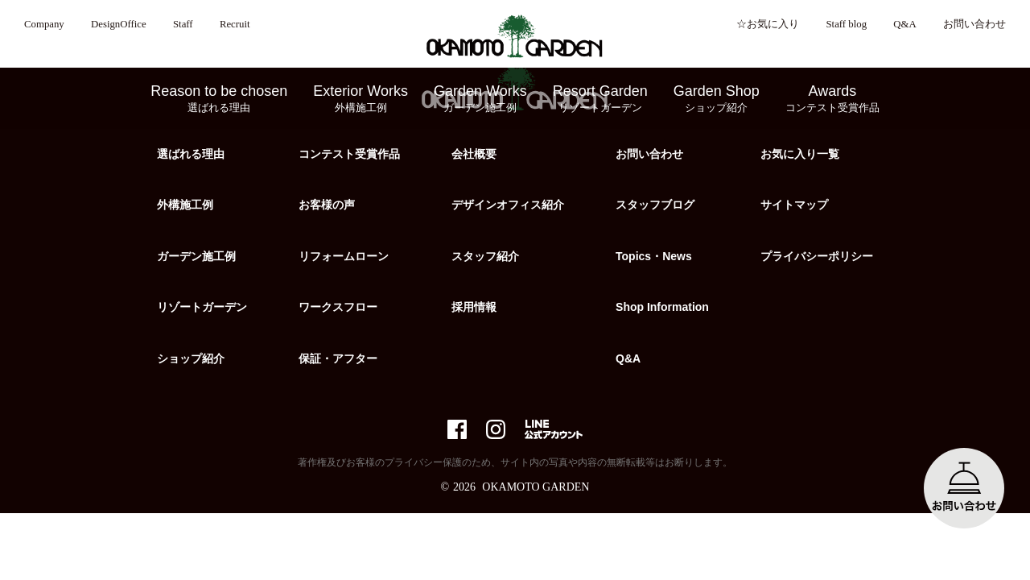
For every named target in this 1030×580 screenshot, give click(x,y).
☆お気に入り (767, 24)
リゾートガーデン (202, 306)
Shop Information (662, 306)
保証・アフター (338, 358)
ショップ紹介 (191, 358)
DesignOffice (118, 24)
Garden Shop (717, 99)
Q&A (904, 24)
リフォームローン (344, 256)
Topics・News (654, 256)
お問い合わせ (974, 24)
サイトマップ (794, 204)
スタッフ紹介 (485, 256)
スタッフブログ (655, 204)
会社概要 (473, 153)
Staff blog (846, 24)
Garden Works (480, 99)
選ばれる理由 (191, 153)
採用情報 (473, 306)
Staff (183, 24)
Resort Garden (600, 99)
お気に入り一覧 (799, 153)
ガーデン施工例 (196, 256)
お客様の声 (327, 204)
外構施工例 (185, 204)
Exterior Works (360, 99)
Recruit (235, 24)
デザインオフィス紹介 (507, 204)
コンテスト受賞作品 (349, 153)
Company (44, 24)
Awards (832, 99)
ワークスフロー (338, 306)
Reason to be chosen (218, 99)
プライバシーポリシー (816, 256)
